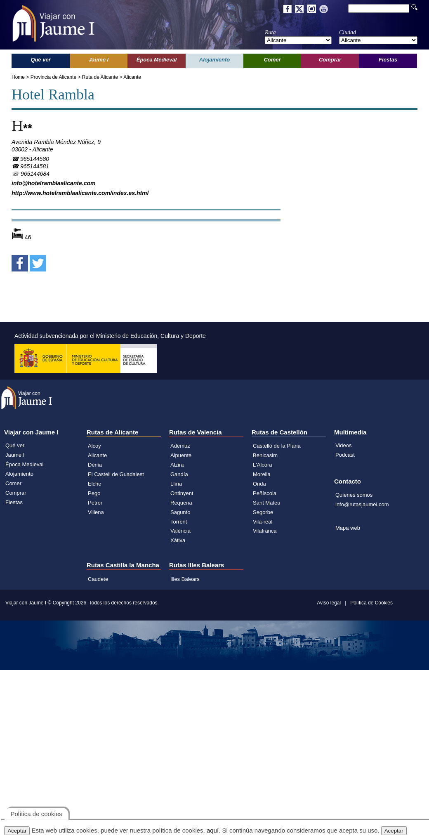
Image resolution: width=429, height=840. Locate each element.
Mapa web (347, 528)
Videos (343, 445)
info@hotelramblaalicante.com (53, 183)
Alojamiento (19, 474)
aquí (213, 830)
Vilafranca (265, 531)
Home (18, 77)
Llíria (176, 484)
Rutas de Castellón (279, 432)
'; (298, 40)
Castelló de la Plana (277, 446)
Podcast (345, 455)
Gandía (179, 474)
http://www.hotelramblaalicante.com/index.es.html (80, 193)
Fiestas (14, 502)
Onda (259, 484)
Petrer (95, 503)
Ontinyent (181, 493)
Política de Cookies (371, 603)
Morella (262, 474)
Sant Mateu (266, 503)
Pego (94, 493)
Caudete (98, 579)
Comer (13, 483)
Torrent (178, 522)
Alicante (132, 77)
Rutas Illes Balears (196, 565)
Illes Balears (185, 579)
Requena (181, 503)
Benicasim (265, 455)
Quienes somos (353, 495)
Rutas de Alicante (112, 432)
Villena (96, 512)
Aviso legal (329, 603)
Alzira (177, 465)
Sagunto (180, 512)
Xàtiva (177, 540)
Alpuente (180, 455)
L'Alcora (262, 465)
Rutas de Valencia (195, 432)
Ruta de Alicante (100, 77)
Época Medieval (24, 464)
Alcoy (94, 446)
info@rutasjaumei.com (362, 504)
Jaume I (14, 455)
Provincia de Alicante (53, 77)
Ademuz (180, 446)
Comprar (15, 493)
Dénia (95, 465)
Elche (94, 484)
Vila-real (262, 522)
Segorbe (263, 512)
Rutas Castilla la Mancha (123, 565)
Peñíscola (264, 493)
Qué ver (14, 445)
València (180, 531)
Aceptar (16, 831)
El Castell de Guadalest (116, 474)
